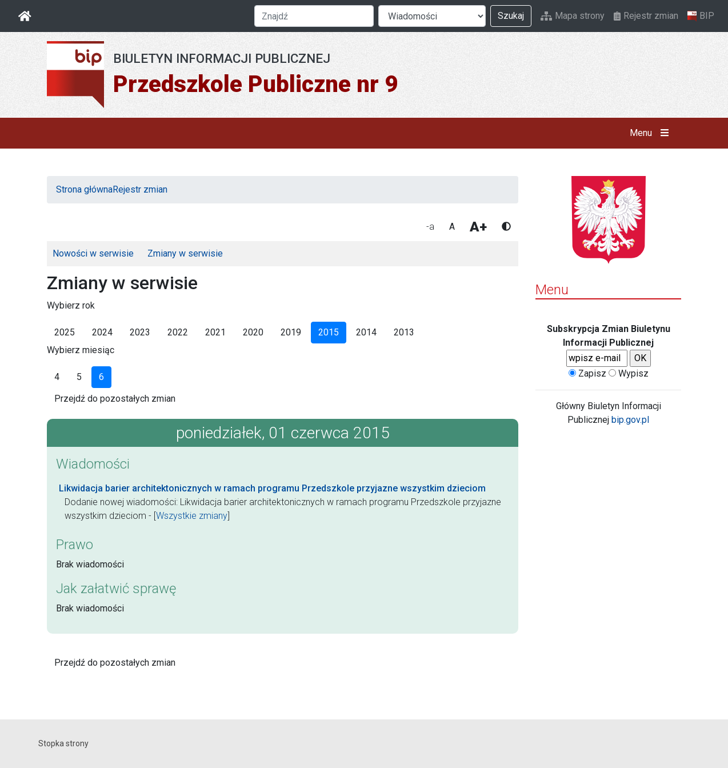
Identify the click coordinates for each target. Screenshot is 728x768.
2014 (366, 332)
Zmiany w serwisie (185, 253)
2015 (328, 332)
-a (430, 226)
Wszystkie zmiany (191, 515)
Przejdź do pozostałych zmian (114, 398)
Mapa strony (573, 15)
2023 (140, 332)
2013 (404, 332)
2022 (177, 332)
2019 (291, 332)
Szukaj (511, 15)
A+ (478, 227)
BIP (700, 16)
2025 (64, 332)
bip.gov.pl (630, 419)
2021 (215, 332)
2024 (102, 332)
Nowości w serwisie (93, 253)
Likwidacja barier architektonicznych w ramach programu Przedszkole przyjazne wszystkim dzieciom (272, 488)
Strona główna (84, 189)
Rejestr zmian (646, 15)
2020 (253, 332)
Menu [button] (652, 133)
